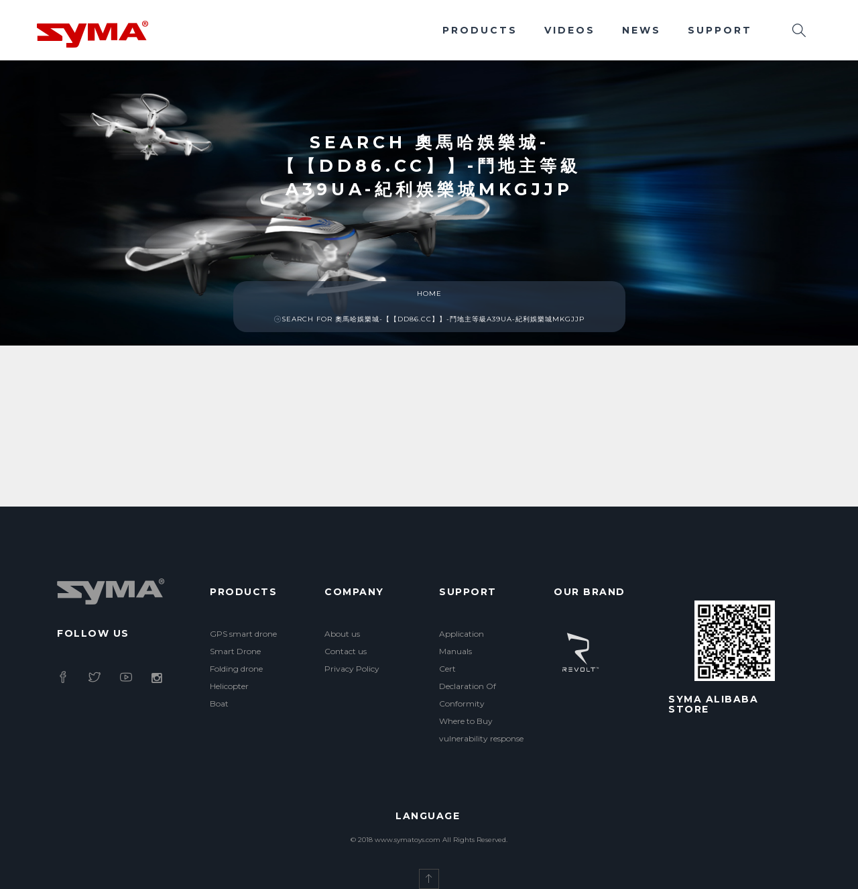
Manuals (455, 651)
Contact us (345, 651)
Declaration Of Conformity (467, 695)
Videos (569, 30)
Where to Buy (466, 721)
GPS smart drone (243, 634)
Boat (219, 703)
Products (479, 30)
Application (461, 634)
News (641, 30)
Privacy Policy (351, 669)
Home (429, 293)
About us (342, 634)
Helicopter (229, 686)
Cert (447, 669)
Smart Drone (235, 651)
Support (720, 30)
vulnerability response (481, 738)
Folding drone (236, 669)
